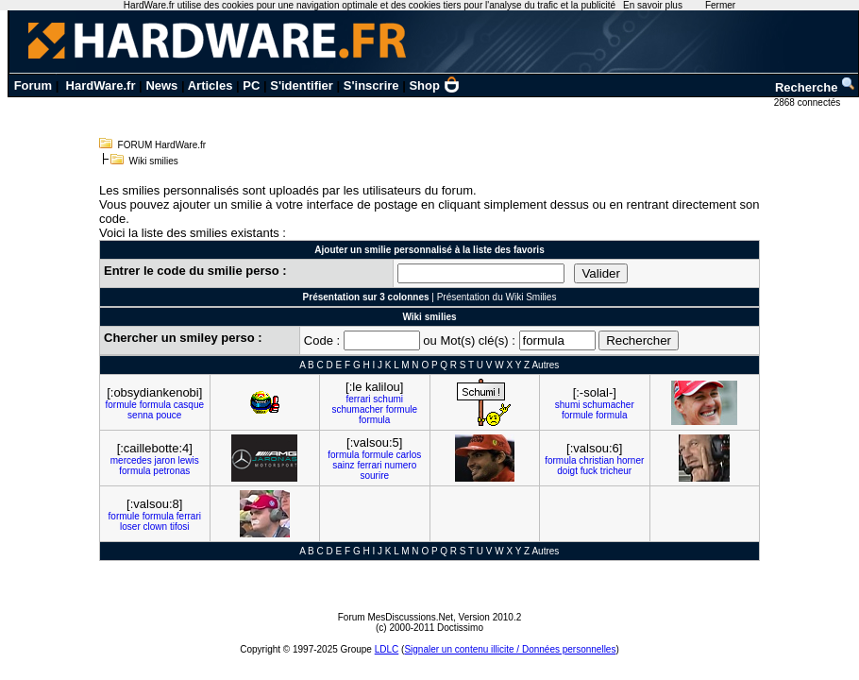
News (161, 85)
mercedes (131, 460)
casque (189, 405)
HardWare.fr (101, 85)
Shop (434, 85)
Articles (210, 85)
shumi (568, 405)
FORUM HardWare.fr (162, 145)
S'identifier (301, 85)
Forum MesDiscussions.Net (395, 617)
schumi (388, 399)
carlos (409, 455)
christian (596, 460)
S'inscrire (371, 85)
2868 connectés (808, 102)
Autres (545, 365)
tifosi (180, 526)
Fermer (720, 5)
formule (120, 405)
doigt (567, 471)
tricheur (616, 471)
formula (155, 405)
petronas (171, 471)
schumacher (356, 409)
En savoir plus (652, 5)
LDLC (387, 649)
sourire (374, 475)
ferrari (357, 399)
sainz (343, 465)
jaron (164, 460)
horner (630, 460)
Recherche (815, 87)
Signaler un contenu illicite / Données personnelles (509, 649)
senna (140, 415)
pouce (168, 415)
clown (155, 526)
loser (130, 526)
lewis (187, 460)
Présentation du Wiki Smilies (497, 297)
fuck (589, 471)
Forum (33, 85)
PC (251, 85)
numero (400, 465)
